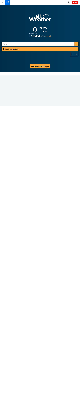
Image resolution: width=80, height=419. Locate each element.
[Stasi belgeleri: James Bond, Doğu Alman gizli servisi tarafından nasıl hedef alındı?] (56, 185)
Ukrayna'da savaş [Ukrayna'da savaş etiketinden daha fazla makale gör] (23, 336)
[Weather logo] (40, 18)
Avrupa (4, 371)
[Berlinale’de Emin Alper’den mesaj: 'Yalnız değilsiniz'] (56, 255)
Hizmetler (5, 394)
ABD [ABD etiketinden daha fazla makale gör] (52, 336)
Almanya (5, 168)
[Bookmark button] (49, 36)
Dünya (43, 371)
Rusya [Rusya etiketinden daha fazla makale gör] (40, 346)
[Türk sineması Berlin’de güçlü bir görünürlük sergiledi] (56, 278)
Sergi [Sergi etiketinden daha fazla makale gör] (30, 346)
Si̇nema (36, 174)
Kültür (43, 384)
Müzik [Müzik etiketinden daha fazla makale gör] (61, 336)
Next (3, 380)
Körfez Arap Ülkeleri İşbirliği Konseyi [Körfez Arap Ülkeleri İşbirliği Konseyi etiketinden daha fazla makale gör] (40, 351)
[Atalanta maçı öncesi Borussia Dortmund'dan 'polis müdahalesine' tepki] (40, 170)
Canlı (75, 2)
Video (3, 388)
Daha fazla (5, 399)
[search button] (76, 44)
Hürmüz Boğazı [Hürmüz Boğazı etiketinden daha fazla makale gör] (39, 336)
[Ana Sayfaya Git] (7, 2)
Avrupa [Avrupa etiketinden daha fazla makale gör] (49, 341)
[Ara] (40, 44)
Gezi (3, 384)
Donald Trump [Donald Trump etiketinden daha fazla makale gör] (36, 341)
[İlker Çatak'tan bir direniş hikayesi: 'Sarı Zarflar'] (56, 231)
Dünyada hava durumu (40, 66)
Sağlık (43, 380)
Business (4, 375)
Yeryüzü (43, 375)
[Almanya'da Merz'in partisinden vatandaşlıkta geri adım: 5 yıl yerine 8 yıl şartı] (56, 208)
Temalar (4, 367)
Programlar (44, 388)
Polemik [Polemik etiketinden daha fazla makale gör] (60, 341)
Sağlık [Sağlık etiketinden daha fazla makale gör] (50, 346)
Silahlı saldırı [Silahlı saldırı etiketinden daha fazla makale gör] (21, 341)
